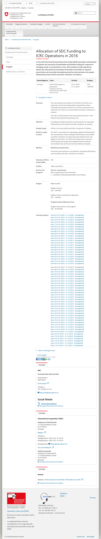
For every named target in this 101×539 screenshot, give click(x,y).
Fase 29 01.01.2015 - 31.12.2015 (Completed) (67, 290)
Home (7, 39)
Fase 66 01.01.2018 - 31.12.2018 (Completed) (67, 233)
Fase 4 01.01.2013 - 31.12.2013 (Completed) (67, 338)
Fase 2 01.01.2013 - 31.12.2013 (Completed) (67, 343)
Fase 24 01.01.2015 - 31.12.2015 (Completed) (67, 301)
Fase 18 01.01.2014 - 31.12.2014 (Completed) (67, 313)
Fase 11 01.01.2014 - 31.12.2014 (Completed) (67, 329)
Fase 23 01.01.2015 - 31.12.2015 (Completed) (67, 304)
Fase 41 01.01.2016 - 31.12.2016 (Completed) (67, 261)
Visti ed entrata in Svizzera (60, 26)
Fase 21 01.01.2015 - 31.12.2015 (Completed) (67, 308)
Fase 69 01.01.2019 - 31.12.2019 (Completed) (67, 229)
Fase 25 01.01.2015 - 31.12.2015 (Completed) (67, 299)
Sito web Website (46, 448)
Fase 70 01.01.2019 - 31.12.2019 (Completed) (67, 226)
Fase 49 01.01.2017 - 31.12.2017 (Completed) (67, 247)
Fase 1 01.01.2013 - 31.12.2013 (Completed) (67, 345)
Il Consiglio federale (15, 3)
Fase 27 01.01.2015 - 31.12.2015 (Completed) (67, 295)
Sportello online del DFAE (18, 511)
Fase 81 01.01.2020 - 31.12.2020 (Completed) (67, 215)
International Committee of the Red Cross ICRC (64, 480)
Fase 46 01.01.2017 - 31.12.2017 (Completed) (67, 254)
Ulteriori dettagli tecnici (46, 350)
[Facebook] (37, 359)
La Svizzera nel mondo (47, 3)
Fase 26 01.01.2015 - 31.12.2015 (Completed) (67, 297)
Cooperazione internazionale (14, 33)
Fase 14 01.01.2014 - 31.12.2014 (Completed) (67, 322)
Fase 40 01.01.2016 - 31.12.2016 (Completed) (67, 263)
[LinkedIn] (42, 359)
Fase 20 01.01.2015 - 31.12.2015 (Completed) (67, 311)
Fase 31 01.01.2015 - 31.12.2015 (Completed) (67, 285)
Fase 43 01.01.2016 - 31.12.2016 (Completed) (67, 256)
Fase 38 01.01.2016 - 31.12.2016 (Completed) (67, 269)
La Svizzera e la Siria (78, 26)
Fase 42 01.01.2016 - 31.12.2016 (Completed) (67, 259)
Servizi (47, 26)
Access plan (43, 383)
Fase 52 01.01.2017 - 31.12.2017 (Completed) (67, 240)
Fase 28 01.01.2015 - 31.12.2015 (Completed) (67, 292)
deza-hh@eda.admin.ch (49, 393)
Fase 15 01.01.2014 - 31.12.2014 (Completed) (67, 320)
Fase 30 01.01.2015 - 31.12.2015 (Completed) (67, 288)
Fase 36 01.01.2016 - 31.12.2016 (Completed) (67, 274)
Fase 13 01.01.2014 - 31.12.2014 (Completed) (67, 324)
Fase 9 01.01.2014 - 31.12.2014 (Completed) (67, 334)
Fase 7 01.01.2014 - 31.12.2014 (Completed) (67, 336)
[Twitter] (39, 359)
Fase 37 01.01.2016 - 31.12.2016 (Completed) (67, 272)
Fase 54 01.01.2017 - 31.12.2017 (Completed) (67, 236)
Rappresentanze (21, 26)
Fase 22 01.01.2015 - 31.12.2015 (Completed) (67, 306)
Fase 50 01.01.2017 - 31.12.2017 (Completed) (67, 245)
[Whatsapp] (47, 359)
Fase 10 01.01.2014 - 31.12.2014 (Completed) (67, 331)
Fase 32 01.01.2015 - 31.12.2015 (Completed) (67, 283)
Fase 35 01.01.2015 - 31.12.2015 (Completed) (67, 276)
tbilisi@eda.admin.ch (59, 444)
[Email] (49, 359)
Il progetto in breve (45, 97)
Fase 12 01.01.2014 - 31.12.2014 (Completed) (67, 327)
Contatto (40, 365)
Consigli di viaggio (36, 26)
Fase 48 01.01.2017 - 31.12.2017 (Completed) (67, 250)
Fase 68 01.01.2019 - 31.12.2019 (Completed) (67, 231)
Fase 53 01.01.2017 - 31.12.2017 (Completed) (67, 238)
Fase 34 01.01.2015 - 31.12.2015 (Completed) (67, 278)
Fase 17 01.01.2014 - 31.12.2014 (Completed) (67, 315)
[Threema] (44, 359)
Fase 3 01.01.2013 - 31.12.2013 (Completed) (67, 341)
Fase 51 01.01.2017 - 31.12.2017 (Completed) (67, 243)
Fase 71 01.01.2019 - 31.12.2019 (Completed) (67, 224)
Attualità (9, 26)
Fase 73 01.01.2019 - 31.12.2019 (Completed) (67, 220)
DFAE (30, 3)
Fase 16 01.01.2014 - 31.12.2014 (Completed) (67, 318)
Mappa (42, 433)
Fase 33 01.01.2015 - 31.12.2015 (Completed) (67, 281)
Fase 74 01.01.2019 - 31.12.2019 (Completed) (67, 217)
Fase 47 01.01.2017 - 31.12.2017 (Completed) (67, 252)
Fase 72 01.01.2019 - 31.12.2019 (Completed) (67, 222)
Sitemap (93, 498)
